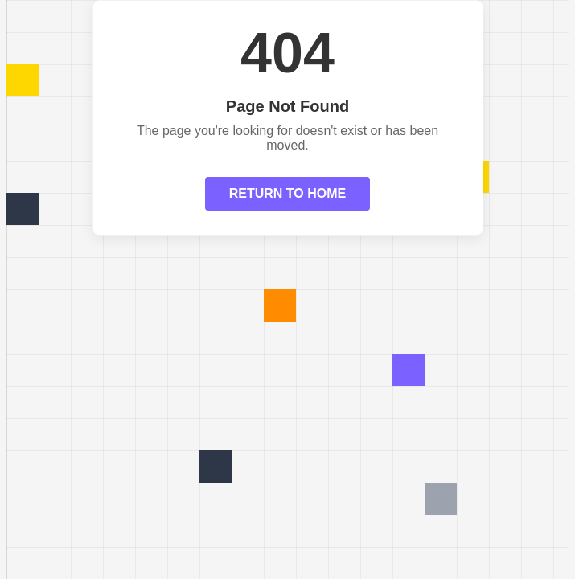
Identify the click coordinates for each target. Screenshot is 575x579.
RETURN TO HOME (287, 193)
